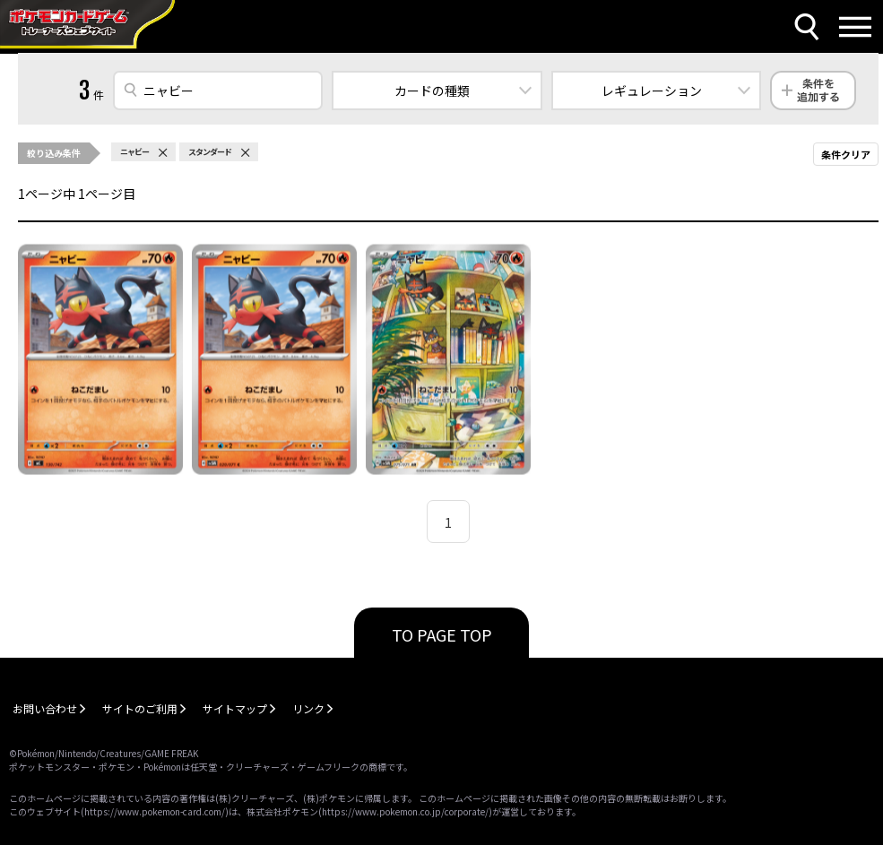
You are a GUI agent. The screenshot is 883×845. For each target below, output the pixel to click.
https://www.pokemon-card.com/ (154, 811)
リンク (308, 708)
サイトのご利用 (139, 708)
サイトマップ (235, 708)
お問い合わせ (45, 708)
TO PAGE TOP (442, 634)
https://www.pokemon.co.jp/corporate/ (405, 811)
